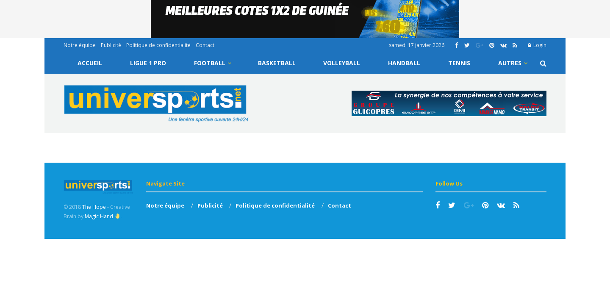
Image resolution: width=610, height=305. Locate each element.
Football (209, 63)
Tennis (459, 63)
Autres (509, 63)
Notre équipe (80, 45)
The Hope (94, 207)
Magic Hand (102, 216)
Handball (404, 63)
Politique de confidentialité (158, 45)
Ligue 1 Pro (148, 63)
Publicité (111, 45)
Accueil (90, 63)
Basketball (277, 63)
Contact (205, 45)
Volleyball (341, 63)
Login (537, 45)
